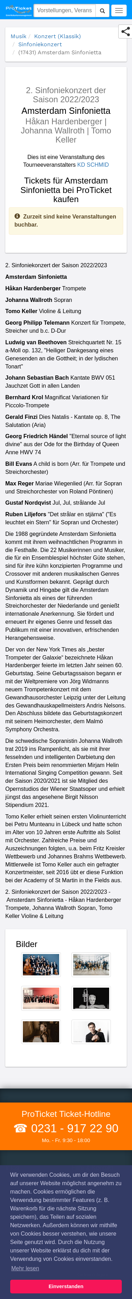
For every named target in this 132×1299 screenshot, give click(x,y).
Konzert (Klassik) (57, 36)
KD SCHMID (93, 165)
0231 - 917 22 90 (73, 1128)
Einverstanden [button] (66, 1286)
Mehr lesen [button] (25, 1268)
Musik (18, 36)
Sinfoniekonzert (40, 44)
